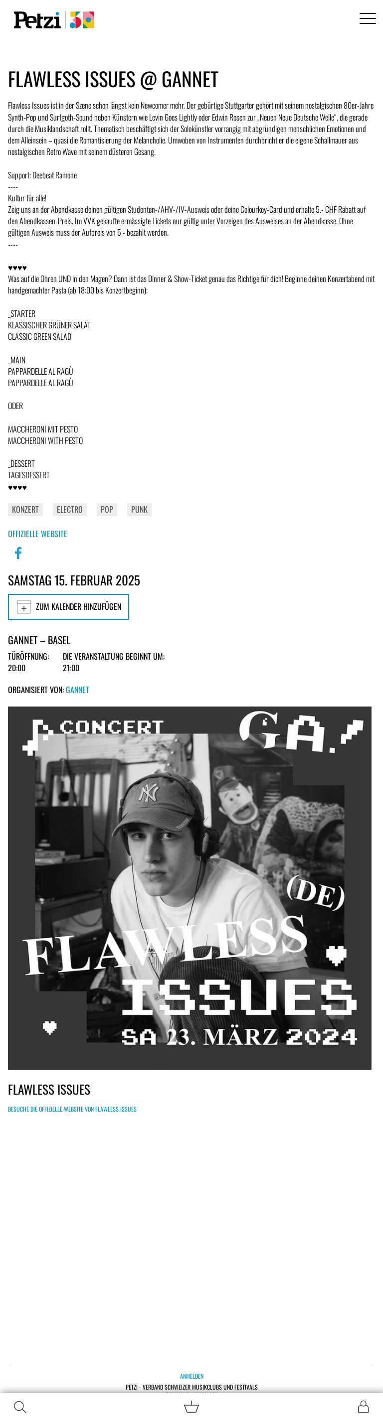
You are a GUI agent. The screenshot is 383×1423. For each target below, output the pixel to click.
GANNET (77, 690)
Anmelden (191, 1376)
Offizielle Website (37, 534)
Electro (70, 509)
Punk (139, 509)
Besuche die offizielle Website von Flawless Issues (72, 1109)
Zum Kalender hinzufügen (68, 607)
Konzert (25, 509)
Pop (107, 509)
